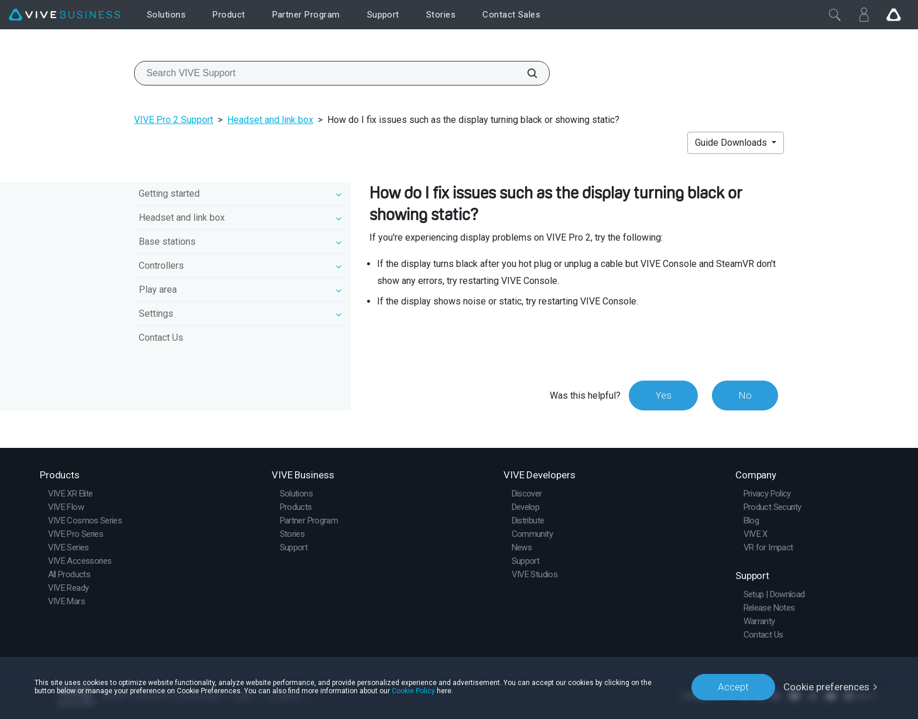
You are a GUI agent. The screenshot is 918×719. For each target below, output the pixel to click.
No (745, 395)
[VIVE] (64, 15)
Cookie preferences (826, 687)
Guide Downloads (732, 142)
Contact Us (161, 337)
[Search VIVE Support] (525, 73)
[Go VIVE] (893, 14)
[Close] (835, 14)
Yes (663, 395)
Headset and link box (270, 119)
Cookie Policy (413, 691)
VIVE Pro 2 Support (173, 119)
